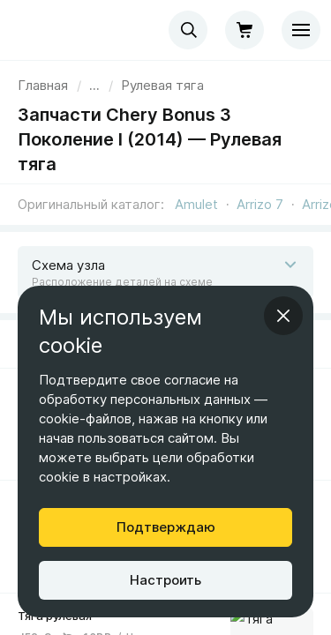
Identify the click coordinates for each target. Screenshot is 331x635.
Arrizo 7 (260, 204)
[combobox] (188, 30)
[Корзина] (244, 30)
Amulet (196, 204)
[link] (162, 85)
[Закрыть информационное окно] (283, 315)
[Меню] (301, 30)
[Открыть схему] (165, 272)
